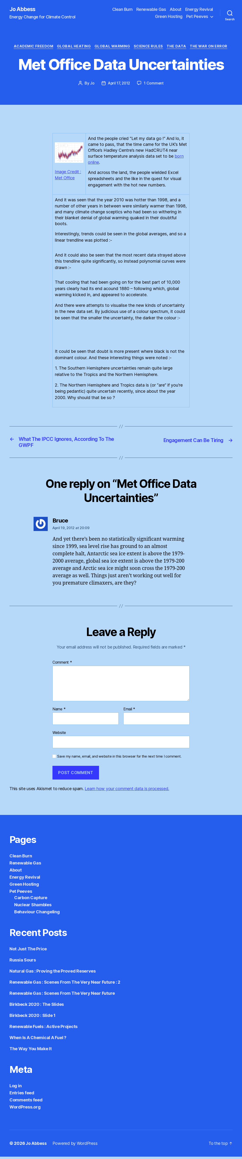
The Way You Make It (30, 1051)
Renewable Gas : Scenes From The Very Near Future (62, 995)
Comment (62, 665)
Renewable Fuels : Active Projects (43, 1028)
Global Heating (73, 47)
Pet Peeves (197, 16)
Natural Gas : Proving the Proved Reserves (52, 973)
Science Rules (150, 47)
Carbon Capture (30, 900)
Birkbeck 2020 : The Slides (36, 1006)
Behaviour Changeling (37, 914)
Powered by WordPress (75, 1145)
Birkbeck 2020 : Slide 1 (32, 1017)
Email (129, 711)
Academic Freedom (31, 47)
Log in (15, 1088)
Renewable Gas (151, 9)
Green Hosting (168, 16)
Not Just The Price (28, 951)
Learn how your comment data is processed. (127, 790)
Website (59, 734)
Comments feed (26, 1102)
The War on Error (212, 47)
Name (58, 711)
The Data (179, 47)
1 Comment (154, 84)
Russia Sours (22, 962)
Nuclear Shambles (33, 907)
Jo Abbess (23, 9)
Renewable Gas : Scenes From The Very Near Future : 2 (64, 984)
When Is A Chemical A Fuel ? (37, 1039)
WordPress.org (25, 1109)
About (176, 9)
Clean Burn (122, 9)
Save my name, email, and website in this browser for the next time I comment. (119, 759)
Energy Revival (199, 9)
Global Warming (112, 47)
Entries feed (21, 1095)
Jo (91, 84)
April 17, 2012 (119, 84)
